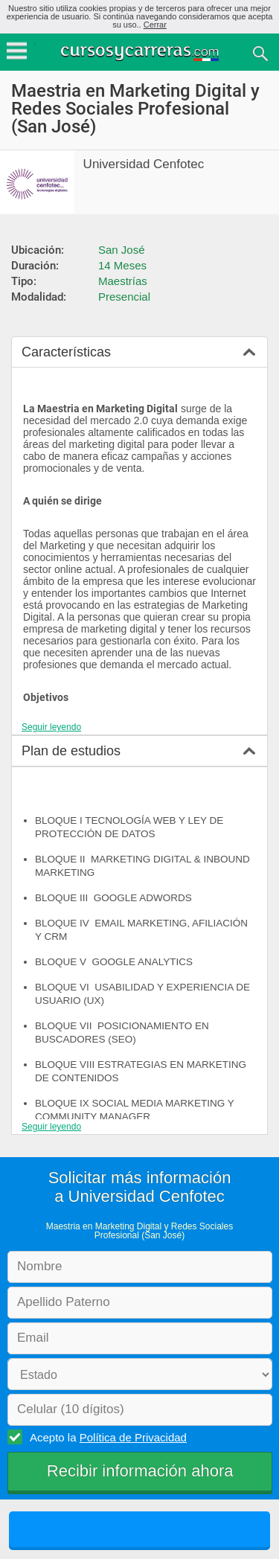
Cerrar (155, 24)
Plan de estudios (71, 750)
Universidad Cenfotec (144, 164)
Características (66, 352)
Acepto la (106, 1437)
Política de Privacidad (133, 1437)
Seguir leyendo (51, 727)
